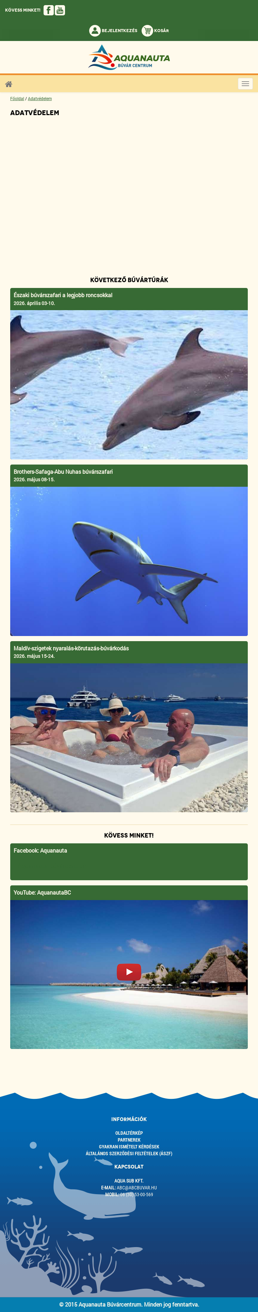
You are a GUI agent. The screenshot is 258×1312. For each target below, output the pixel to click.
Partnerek (129, 1139)
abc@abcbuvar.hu (137, 1187)
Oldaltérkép (129, 1133)
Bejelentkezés (113, 30)
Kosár (155, 30)
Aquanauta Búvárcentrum (53, 866)
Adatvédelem (40, 98)
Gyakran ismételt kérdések (129, 1146)
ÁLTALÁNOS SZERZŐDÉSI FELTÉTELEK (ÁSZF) (129, 1153)
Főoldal (17, 98)
